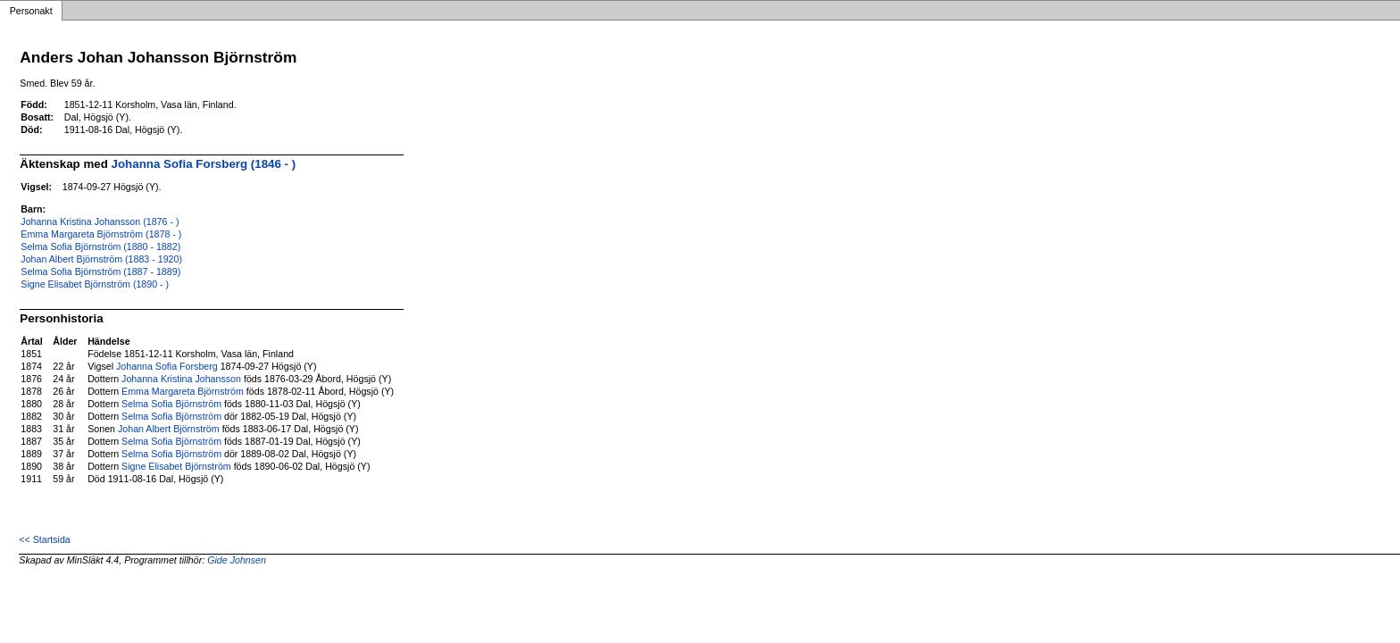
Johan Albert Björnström (169, 428)
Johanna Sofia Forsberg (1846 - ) (204, 164)
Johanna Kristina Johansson (181, 378)
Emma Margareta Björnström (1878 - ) (101, 234)
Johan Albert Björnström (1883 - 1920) (101, 259)
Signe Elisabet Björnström (176, 466)
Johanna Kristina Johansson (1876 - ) (100, 221)
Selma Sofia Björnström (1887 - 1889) (100, 271)
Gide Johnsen (236, 560)
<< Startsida (44, 539)
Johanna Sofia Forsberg (167, 366)
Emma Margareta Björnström (182, 391)
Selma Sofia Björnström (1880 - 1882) (100, 246)
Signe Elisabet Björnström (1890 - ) (95, 284)
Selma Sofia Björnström (171, 403)
